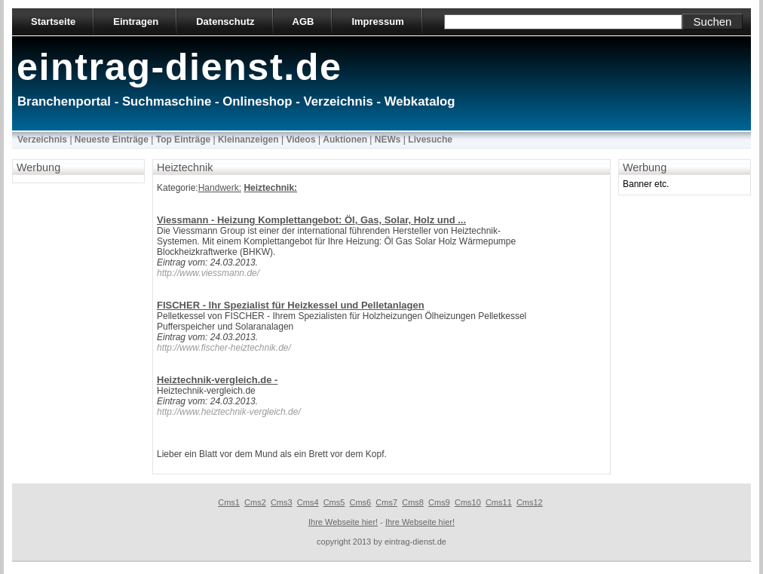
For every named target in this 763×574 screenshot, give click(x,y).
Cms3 (282, 502)
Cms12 (529, 502)
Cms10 (468, 502)
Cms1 (229, 502)
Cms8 (413, 502)
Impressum (377, 21)
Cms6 (361, 502)
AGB (303, 21)
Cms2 (255, 502)
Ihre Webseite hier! (343, 521)
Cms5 (334, 502)
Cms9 (439, 502)
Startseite (53, 21)
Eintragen (135, 21)
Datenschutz (225, 21)
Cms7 (386, 502)
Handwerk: (219, 188)
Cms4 (308, 502)
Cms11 (499, 502)
